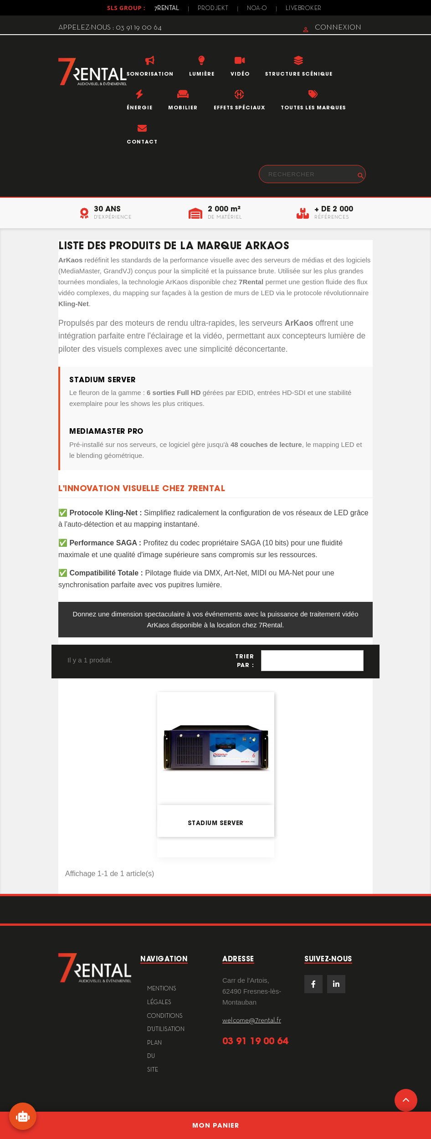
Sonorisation (150, 74)
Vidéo (240, 74)
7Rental (167, 8)
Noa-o (257, 8)
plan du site (154, 1057)
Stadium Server (216, 823)
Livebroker (304, 8)
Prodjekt (213, 8)
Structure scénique (299, 74)
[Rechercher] (312, 174)
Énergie (140, 107)
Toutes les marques (313, 107)
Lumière (202, 74)
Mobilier (183, 107)
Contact (142, 142)
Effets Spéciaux (239, 107)
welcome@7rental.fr (251, 1020)
